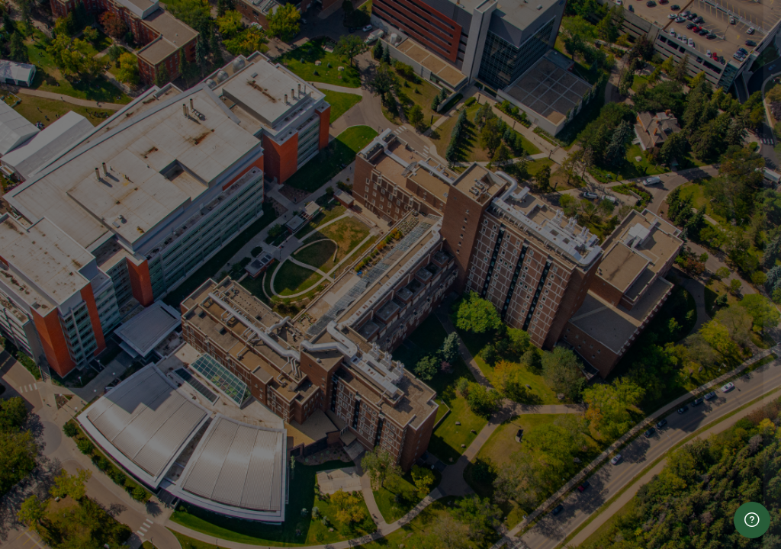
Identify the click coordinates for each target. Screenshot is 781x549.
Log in (620, 420)
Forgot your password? (706, 376)
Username (510, 226)
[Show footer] (752, 520)
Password (509, 303)
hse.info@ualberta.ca (589, 540)
